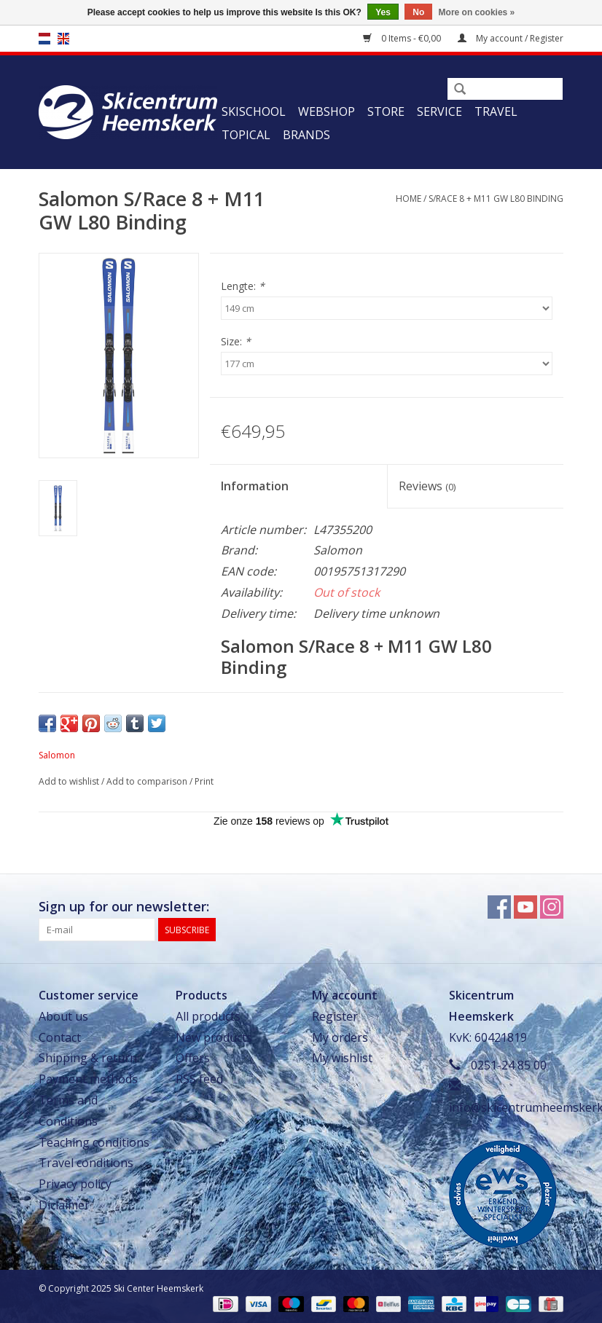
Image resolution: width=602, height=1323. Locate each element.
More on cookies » (477, 12)
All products (208, 1016)
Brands (306, 135)
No (418, 12)
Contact (60, 1037)
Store (385, 111)
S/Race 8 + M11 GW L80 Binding (496, 198)
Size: (236, 341)
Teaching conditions (94, 1142)
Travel (495, 111)
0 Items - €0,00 (403, 38)
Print (204, 781)
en (63, 38)
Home (408, 198)
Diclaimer (64, 1205)
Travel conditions (86, 1163)
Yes (383, 12)
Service (439, 111)
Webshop (326, 111)
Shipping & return (88, 1058)
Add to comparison (147, 781)
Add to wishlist (69, 781)
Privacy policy (75, 1184)
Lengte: (243, 286)
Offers (193, 1058)
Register (335, 1016)
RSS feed (199, 1079)
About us (63, 1016)
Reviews (427, 486)
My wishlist (342, 1058)
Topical (246, 135)
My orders (340, 1037)
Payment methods (88, 1079)
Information (255, 486)
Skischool (254, 111)
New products (214, 1037)
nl (44, 38)
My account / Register (510, 38)
